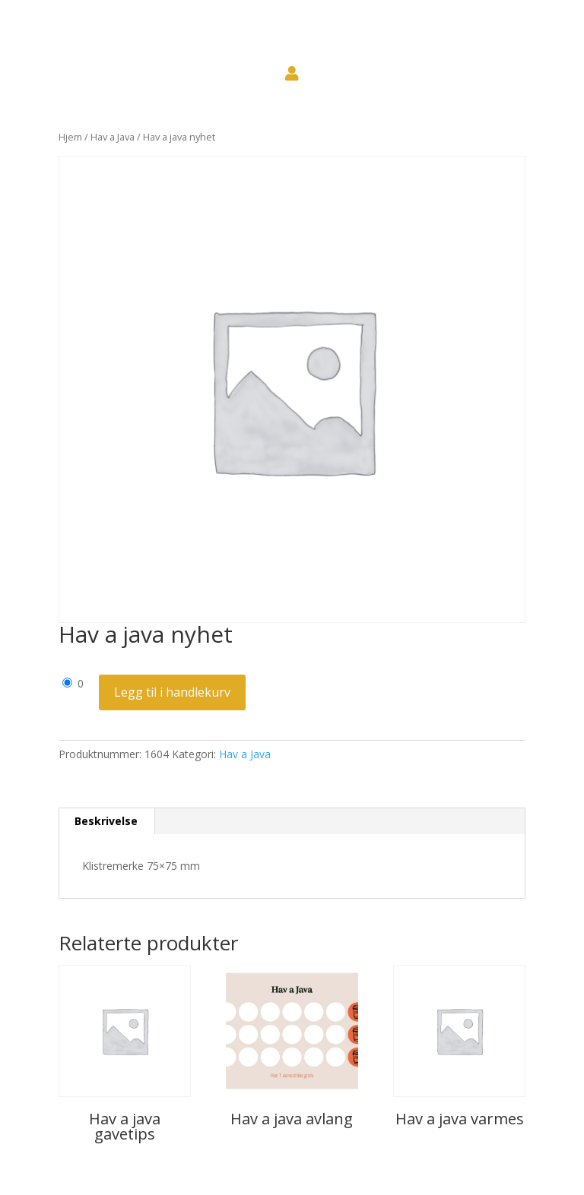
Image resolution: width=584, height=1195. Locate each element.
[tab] (106, 821)
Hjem (70, 137)
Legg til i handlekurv (172, 692)
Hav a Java (112, 137)
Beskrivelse (106, 821)
